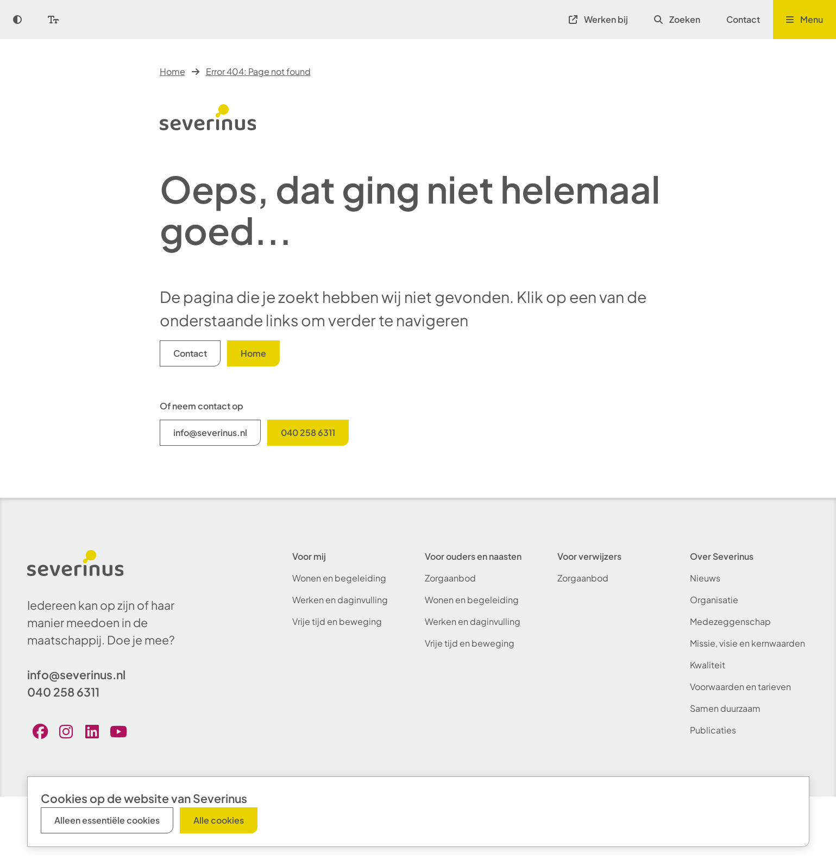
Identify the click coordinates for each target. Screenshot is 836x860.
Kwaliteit (707, 665)
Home (172, 71)
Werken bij (598, 19)
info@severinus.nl (210, 432)
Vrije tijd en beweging (337, 621)
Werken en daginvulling (340, 599)
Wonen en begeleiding (339, 578)
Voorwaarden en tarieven (740, 686)
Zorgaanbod (450, 578)
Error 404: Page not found (258, 71)
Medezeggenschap (730, 621)
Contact (743, 19)
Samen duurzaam (725, 708)
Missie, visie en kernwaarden (747, 643)
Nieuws (705, 578)
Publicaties (713, 730)
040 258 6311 (308, 432)
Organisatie (714, 599)
